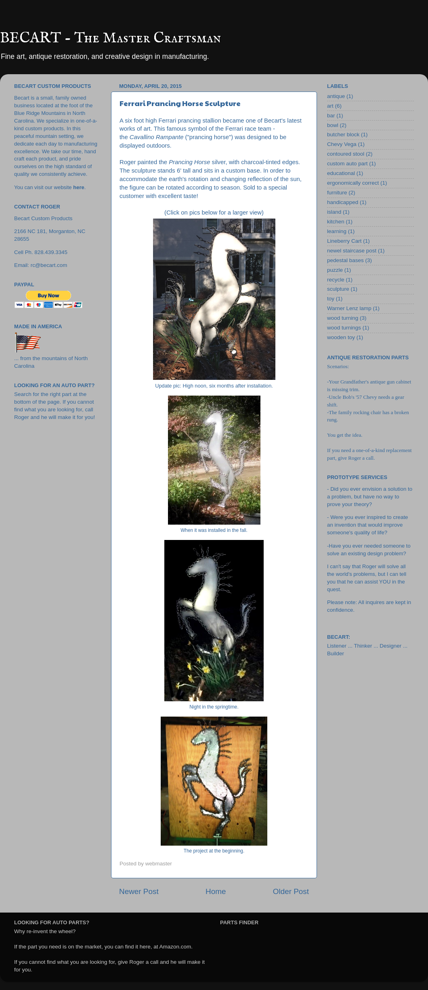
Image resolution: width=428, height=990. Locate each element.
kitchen (335, 222)
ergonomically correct (353, 183)
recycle (335, 280)
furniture (337, 193)
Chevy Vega (342, 144)
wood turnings (344, 328)
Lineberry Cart (344, 241)
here (78, 187)
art (330, 106)
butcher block (343, 134)
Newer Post (139, 891)
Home (216, 891)
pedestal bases (345, 260)
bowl (332, 125)
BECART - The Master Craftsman (110, 38)
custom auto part (347, 163)
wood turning (342, 318)
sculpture (338, 289)
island (334, 212)
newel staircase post (351, 251)
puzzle (335, 270)
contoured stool (345, 154)
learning (336, 231)
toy (330, 299)
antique (336, 96)
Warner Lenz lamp (349, 308)
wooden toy (341, 337)
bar (331, 116)
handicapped (342, 202)
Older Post (291, 891)
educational (341, 173)
